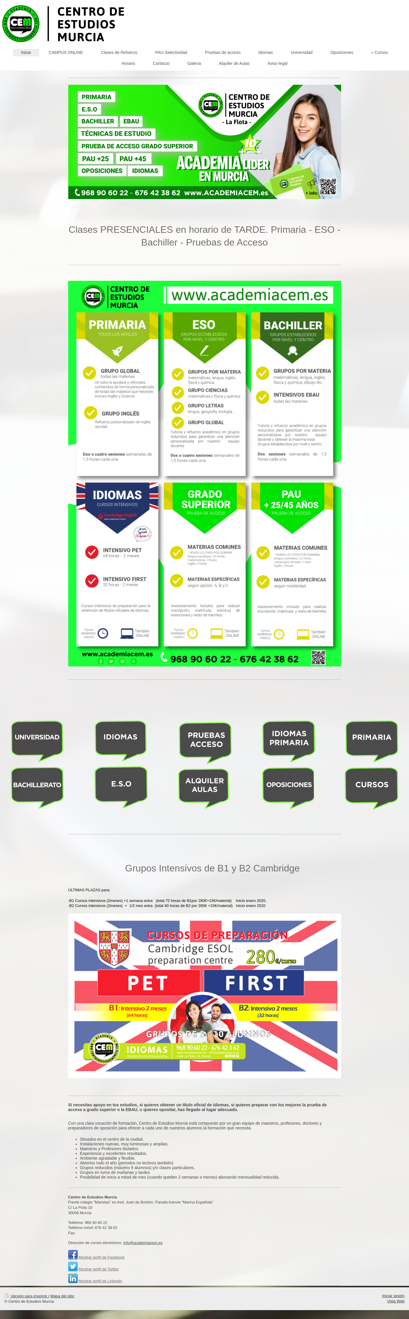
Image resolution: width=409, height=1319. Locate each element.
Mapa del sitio (62, 1296)
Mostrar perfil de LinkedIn (100, 1281)
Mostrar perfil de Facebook (102, 1257)
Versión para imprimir (26, 1296)
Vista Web (396, 1301)
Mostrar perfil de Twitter (99, 1269)
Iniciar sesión (393, 1296)
